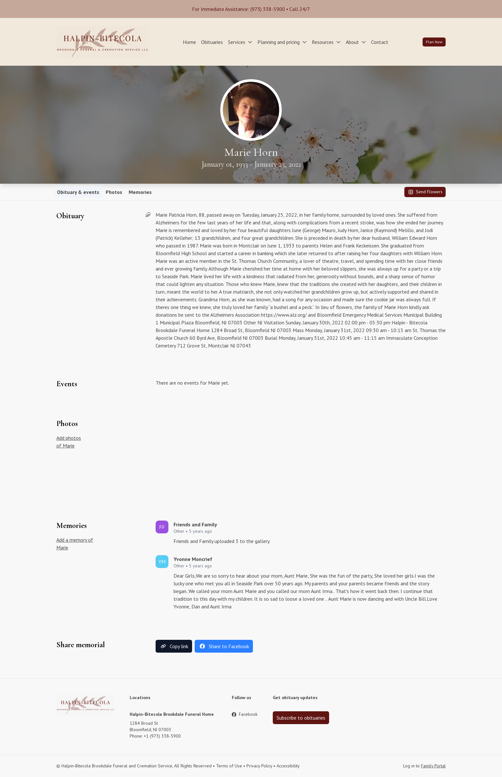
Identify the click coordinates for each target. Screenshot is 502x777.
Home (189, 42)
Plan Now (434, 41)
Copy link (173, 646)
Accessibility (288, 766)
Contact (379, 42)
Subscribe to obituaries (301, 717)
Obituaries (212, 42)
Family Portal (433, 766)
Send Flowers (425, 192)
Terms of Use (229, 766)
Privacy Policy (259, 766)
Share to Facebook (223, 646)
